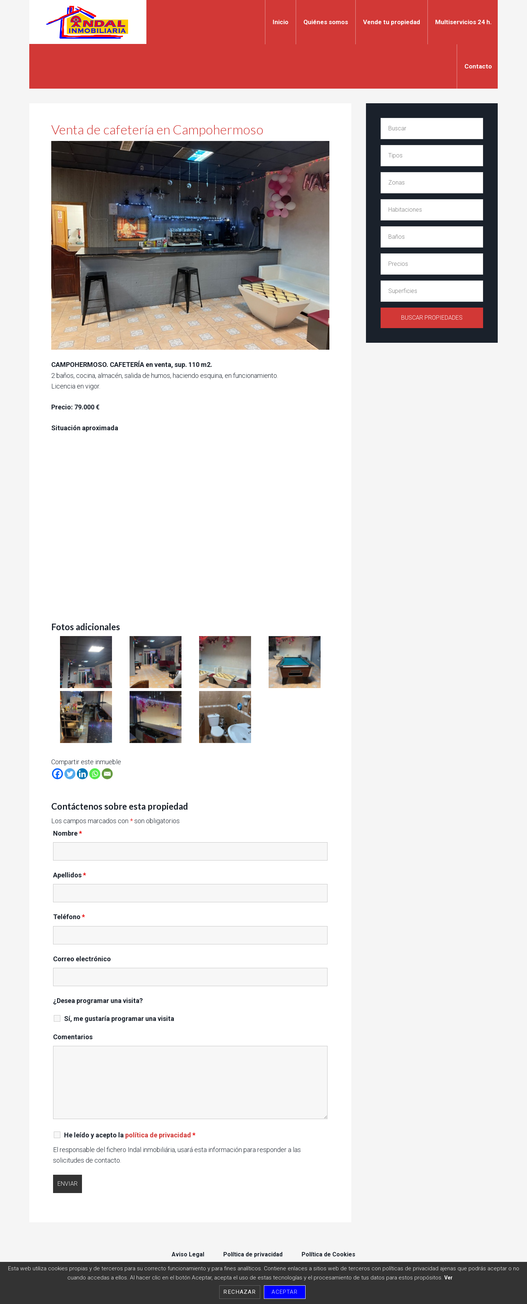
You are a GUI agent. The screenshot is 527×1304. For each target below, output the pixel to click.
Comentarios (73, 1036)
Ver (448, 1277)
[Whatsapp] (94, 773)
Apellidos (69, 874)
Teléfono (69, 916)
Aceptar (285, 1292)
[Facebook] (57, 773)
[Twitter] (69, 773)
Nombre (67, 833)
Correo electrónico (82, 958)
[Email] (107, 773)
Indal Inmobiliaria (87, 22)
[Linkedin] (82, 773)
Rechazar (239, 1292)
